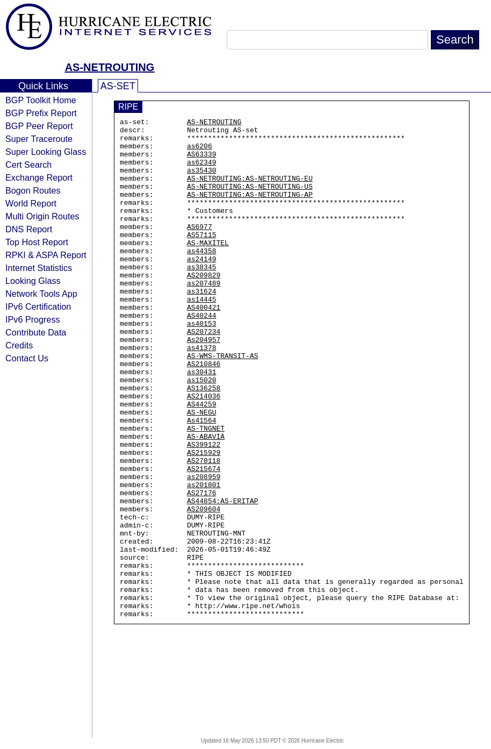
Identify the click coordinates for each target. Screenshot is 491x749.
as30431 (201, 423)
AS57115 (201, 258)
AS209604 (203, 588)
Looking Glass (33, 281)
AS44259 (201, 462)
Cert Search (28, 164)
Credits (19, 345)
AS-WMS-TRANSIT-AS (222, 404)
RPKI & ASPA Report (45, 255)
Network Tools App (41, 293)
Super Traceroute (39, 139)
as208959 (203, 549)
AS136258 (203, 442)
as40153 (201, 365)
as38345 (201, 297)
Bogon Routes (33, 190)
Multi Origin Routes (42, 216)
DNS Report (28, 229)
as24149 (201, 288)
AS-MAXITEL (208, 268)
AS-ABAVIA (206, 500)
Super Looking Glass (45, 151)
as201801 (203, 558)
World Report (30, 203)
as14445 (201, 336)
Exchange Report (39, 177)
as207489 (203, 317)
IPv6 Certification (38, 306)
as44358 (201, 278)
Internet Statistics (38, 268)
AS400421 (203, 346)
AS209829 (203, 307)
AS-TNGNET (206, 491)
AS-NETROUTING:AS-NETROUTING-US (250, 200)
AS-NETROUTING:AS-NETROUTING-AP (250, 210)
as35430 (201, 181)
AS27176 (201, 568)
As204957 (203, 384)
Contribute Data (35, 332)
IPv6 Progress (32, 319)
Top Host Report (36, 242)
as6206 (199, 152)
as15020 (201, 433)
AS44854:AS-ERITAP (222, 578)
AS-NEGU (201, 471)
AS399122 (203, 510)
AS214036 (203, 452)
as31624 (201, 326)
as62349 (201, 171)
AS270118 (203, 529)
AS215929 (203, 520)
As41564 (201, 481)
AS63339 (201, 162)
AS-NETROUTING (110, 67)
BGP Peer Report (39, 126)
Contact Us (26, 358)
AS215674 (203, 539)
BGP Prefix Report (41, 113)
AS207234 (203, 375)
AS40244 (201, 355)
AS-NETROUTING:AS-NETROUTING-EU (250, 191)
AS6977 (199, 249)
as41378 (201, 394)
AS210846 (203, 413)
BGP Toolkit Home (40, 100)
